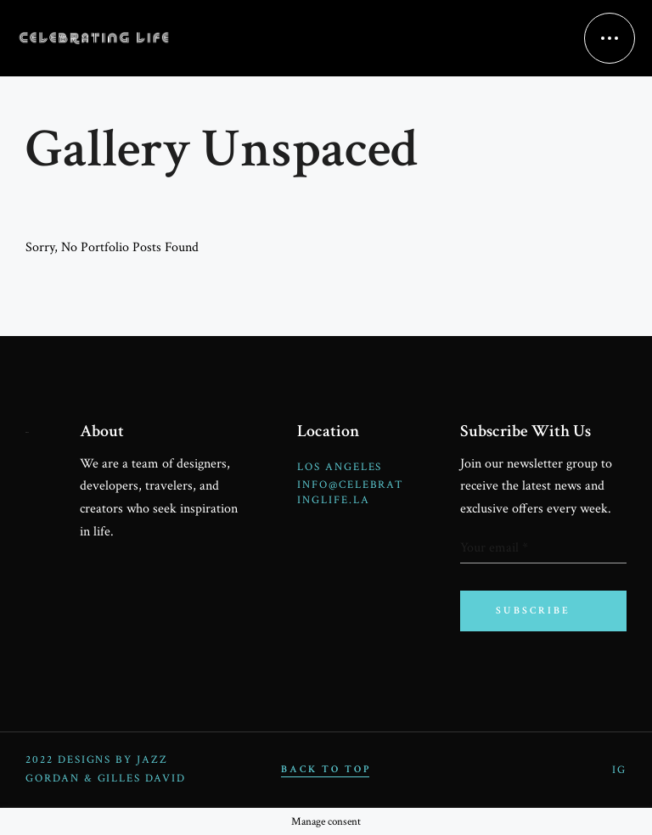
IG (619, 770)
